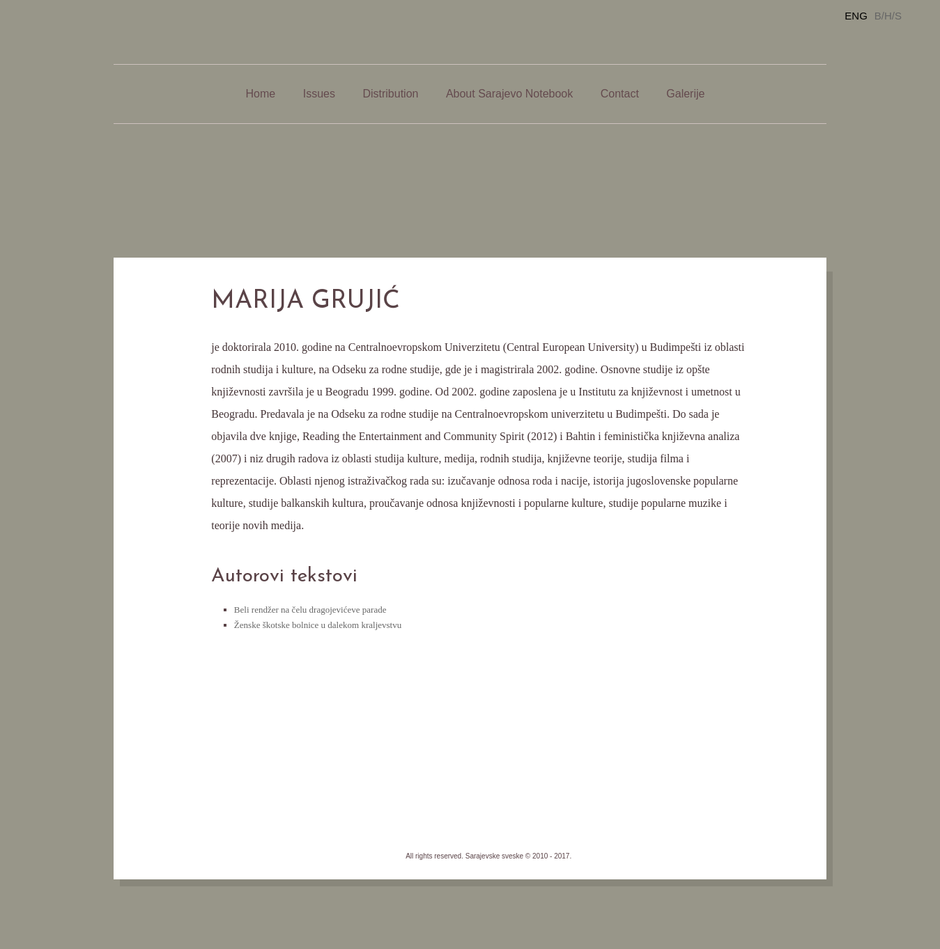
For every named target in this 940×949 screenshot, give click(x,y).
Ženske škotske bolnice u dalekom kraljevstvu (317, 625)
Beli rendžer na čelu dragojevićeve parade (310, 609)
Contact (620, 94)
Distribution (390, 94)
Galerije (685, 94)
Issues (319, 94)
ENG (856, 16)
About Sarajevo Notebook (509, 94)
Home (261, 94)
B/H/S (888, 16)
